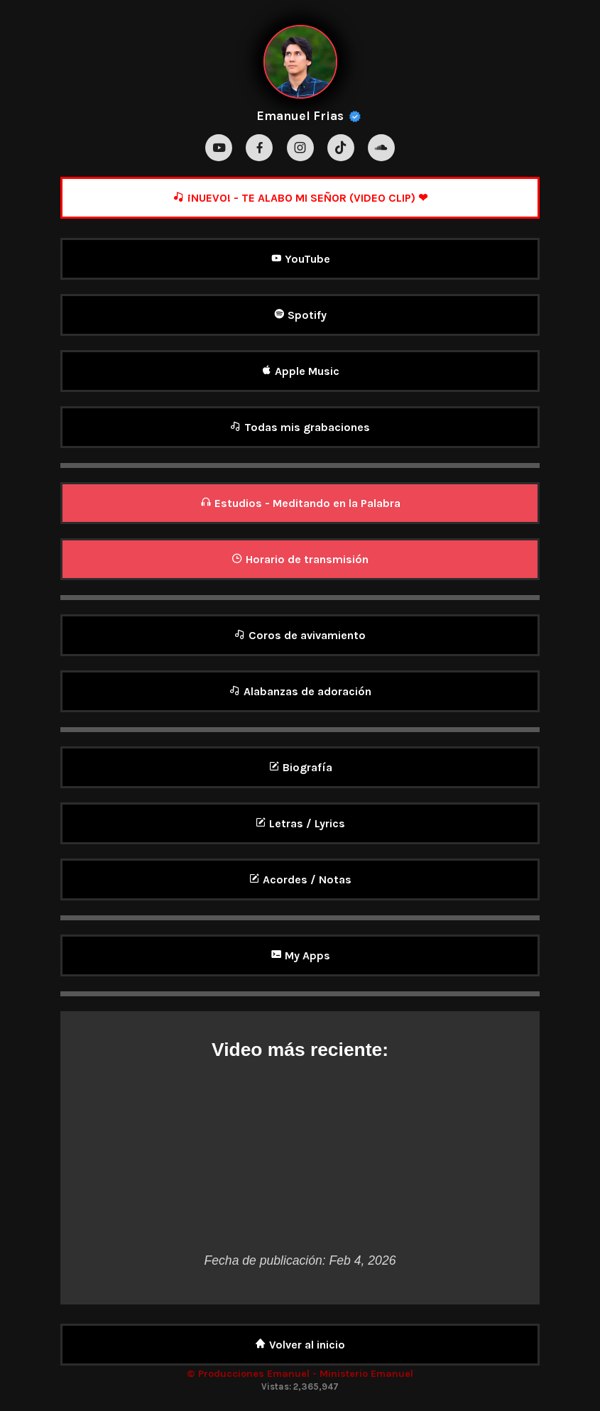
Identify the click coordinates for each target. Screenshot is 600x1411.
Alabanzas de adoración (300, 691)
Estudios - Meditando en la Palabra (300, 503)
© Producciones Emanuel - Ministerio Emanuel (300, 1374)
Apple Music (300, 371)
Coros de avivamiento (300, 635)
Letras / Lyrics (300, 823)
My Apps (300, 955)
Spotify (300, 315)
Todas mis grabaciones (300, 427)
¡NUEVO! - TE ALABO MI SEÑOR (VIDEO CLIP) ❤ (300, 198)
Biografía (300, 767)
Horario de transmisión (300, 559)
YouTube (300, 259)
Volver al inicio (300, 1344)
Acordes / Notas (300, 879)
